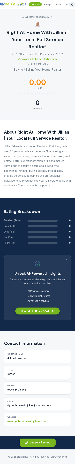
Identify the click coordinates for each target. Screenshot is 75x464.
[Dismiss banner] (66, 259)
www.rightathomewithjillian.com (37, 59)
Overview (35, 4)
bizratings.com (59, 456)
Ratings (47, 4)
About (58, 4)
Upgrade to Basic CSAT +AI (37, 311)
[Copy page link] (72, 4)
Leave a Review (37, 442)
